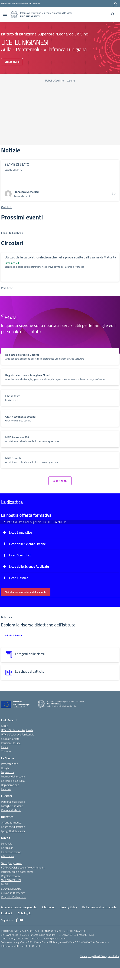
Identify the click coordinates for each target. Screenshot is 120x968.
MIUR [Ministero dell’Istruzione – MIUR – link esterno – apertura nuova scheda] (4, 726)
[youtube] (21, 920)
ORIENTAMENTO (11, 880)
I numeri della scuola (13, 776)
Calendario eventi (11, 852)
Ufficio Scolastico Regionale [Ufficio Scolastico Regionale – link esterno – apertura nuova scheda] (17, 730)
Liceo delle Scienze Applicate (29, 566)
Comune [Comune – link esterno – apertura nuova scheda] (6, 751)
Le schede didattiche (13, 827)
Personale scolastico (13, 802)
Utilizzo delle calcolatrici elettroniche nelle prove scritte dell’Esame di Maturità (60, 257)
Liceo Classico (18, 577)
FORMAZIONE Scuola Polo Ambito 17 (23, 867)
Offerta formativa (11, 822)
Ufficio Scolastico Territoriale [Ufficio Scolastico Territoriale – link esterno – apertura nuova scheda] (17, 734)
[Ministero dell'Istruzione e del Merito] (20, 3)
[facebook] (16, 920)
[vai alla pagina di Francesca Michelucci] (26, 192)
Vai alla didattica (13, 635)
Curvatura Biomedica (13, 893)
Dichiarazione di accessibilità (99, 907)
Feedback (6, 913)
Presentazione (9, 764)
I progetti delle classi (13, 831)
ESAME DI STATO (17, 164)
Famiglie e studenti (12, 806)
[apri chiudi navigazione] (5, 15)
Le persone (7, 772)
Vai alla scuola (12, 62)
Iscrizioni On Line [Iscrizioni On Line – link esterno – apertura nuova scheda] (11, 743)
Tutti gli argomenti (11, 863)
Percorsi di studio (11, 810)
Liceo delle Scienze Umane (27, 543)
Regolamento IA (10, 876)
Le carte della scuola (13, 781)
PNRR (4, 884)
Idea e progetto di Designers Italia (99, 956)
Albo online (7, 856)
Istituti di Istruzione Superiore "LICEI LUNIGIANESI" (36, 522)
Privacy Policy (68, 907)
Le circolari (7, 848)
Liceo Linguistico (20, 532)
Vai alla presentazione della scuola (25, 592)
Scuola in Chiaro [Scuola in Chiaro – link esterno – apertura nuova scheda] (10, 739)
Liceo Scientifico (20, 555)
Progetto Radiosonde (13, 897)
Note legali (24, 913)
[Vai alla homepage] (14, 15)
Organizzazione (10, 785)
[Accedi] (115, 4)
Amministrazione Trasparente (19, 907)
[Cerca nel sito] (112, 14)
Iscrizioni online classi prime (17, 872)
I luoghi (5, 768)
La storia (6, 789)
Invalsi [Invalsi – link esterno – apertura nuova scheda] (4, 747)
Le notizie (6, 843)
